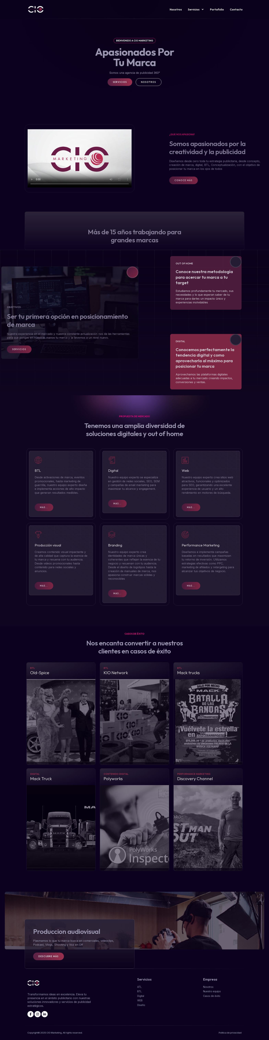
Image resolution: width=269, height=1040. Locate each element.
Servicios (196, 9)
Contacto (236, 9)
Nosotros (176, 9)
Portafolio (217, 9)
